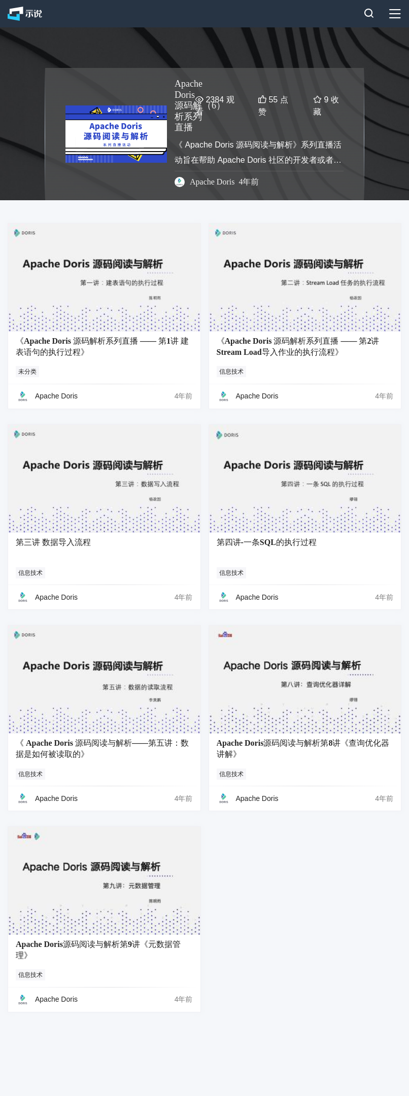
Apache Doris (212, 181)
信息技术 (231, 371)
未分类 (27, 371)
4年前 (184, 396)
